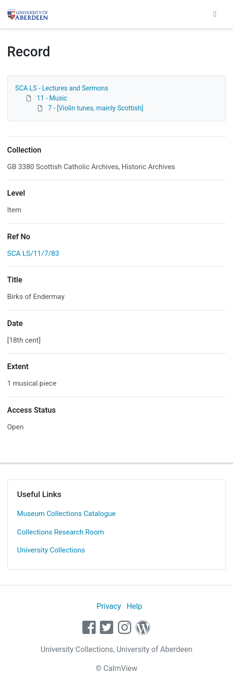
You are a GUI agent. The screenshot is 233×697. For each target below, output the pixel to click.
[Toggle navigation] (215, 14)
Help (134, 606)
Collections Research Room (60, 532)
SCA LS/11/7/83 (33, 253)
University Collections (51, 550)
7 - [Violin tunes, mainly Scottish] (95, 108)
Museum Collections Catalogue (66, 513)
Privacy (109, 606)
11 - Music (51, 98)
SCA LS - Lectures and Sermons (61, 88)
